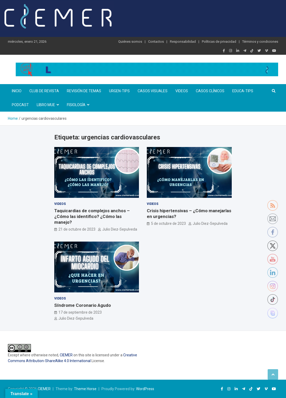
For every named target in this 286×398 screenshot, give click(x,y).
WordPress (145, 389)
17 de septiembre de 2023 (80, 312)
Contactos (156, 41)
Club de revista (44, 91)
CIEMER (66, 355)
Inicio (16, 91)
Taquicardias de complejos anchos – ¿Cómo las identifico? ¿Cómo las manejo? (92, 216)
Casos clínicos (210, 91)
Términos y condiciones (260, 41)
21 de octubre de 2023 (76, 229)
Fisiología (76, 105)
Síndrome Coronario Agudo (82, 305)
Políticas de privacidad (219, 41)
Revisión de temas (84, 91)
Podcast (20, 105)
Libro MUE (46, 105)
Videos (181, 91)
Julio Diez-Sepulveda (119, 229)
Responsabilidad (183, 41)
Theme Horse (85, 389)
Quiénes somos (130, 41)
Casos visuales (153, 91)
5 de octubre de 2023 (168, 223)
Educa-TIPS (242, 91)
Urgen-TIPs (119, 91)
